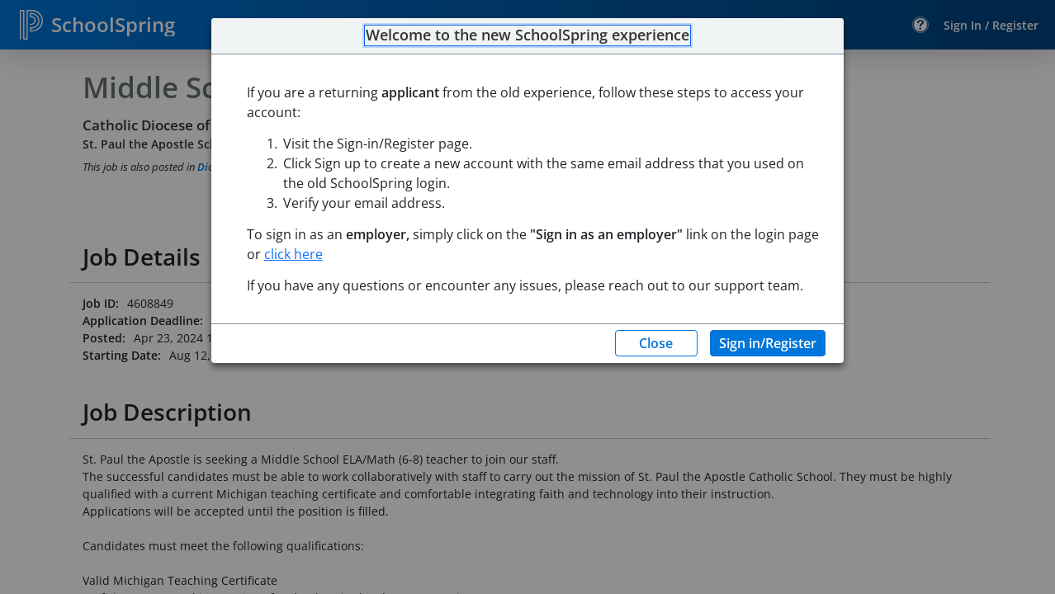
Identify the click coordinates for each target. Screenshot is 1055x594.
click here (293, 254)
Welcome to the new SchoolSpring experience (527, 35)
